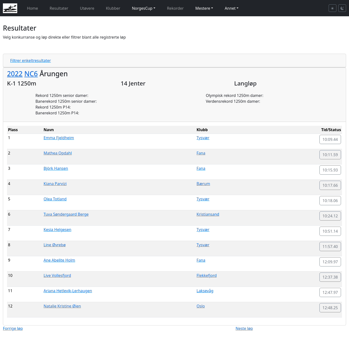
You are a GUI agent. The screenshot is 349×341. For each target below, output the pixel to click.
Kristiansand (208, 214)
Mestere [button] (202, 8)
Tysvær (203, 137)
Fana (201, 153)
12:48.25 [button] (330, 307)
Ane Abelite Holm (59, 260)
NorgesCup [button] (142, 8)
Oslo (201, 306)
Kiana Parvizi (55, 183)
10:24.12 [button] (330, 216)
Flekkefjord (207, 275)
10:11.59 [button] (330, 154)
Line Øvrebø (55, 244)
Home (32, 8)
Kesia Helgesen (57, 229)
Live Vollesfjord (57, 275)
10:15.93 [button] (330, 170)
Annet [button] (230, 8)
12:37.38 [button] (330, 277)
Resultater (59, 8)
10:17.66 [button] (330, 185)
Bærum (203, 183)
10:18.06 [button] (330, 200)
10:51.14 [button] (330, 231)
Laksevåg (205, 290)
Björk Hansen (56, 168)
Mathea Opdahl (58, 153)
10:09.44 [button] (330, 139)
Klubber (113, 8)
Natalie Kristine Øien (62, 306)
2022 (15, 73)
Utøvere (87, 8)
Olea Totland (55, 199)
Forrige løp (13, 328)
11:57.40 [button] (330, 246)
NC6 (31, 73)
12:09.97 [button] (330, 261)
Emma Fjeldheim (59, 137)
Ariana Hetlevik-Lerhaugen (68, 290)
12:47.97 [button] (330, 292)
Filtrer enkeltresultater (30, 60)
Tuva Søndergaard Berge (66, 214)
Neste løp (244, 328)
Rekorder (175, 8)
